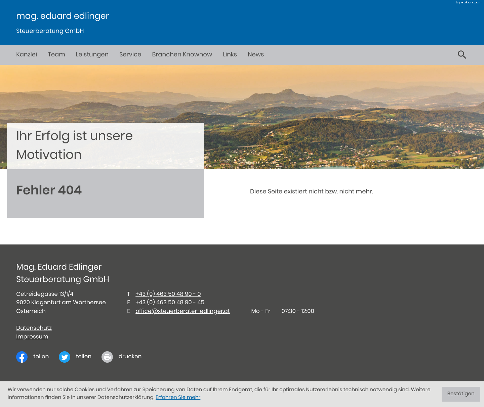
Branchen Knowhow (182, 55)
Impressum (32, 337)
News (256, 55)
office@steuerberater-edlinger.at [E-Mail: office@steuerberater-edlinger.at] (182, 311)
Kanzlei (26, 55)
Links (230, 55)
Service (130, 55)
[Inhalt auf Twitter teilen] (80, 357)
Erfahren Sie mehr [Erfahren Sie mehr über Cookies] (178, 397)
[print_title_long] (127, 357)
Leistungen (92, 55)
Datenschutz (34, 328)
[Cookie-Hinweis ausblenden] (461, 394)
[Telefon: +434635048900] (168, 294)
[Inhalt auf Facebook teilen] (37, 357)
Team (56, 55)
